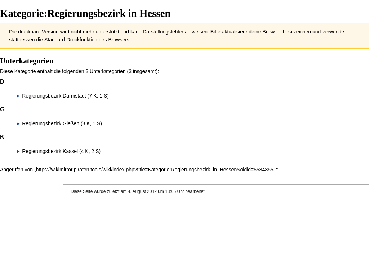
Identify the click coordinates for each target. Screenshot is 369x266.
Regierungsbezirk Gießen (50, 123)
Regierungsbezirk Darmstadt (54, 96)
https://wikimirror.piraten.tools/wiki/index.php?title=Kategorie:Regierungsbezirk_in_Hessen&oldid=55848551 (156, 169)
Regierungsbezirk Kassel (50, 151)
